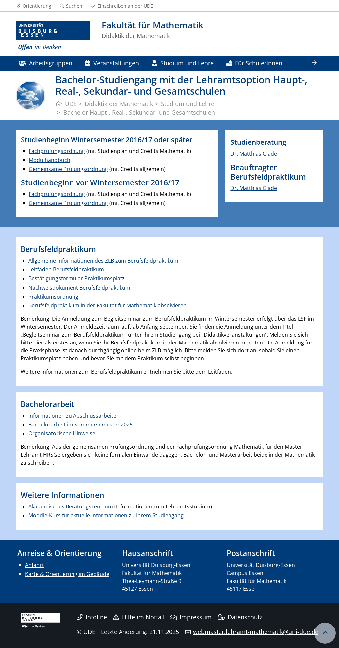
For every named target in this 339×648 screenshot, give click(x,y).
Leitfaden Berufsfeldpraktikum (66, 269)
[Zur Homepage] (53, 36)
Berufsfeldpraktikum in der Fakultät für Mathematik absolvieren (107, 305)
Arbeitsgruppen (45, 63)
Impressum (191, 617)
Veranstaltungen (112, 63)
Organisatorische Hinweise (61, 433)
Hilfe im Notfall (139, 617)
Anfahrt (34, 565)
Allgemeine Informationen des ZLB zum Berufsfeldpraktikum (103, 260)
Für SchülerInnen (254, 63)
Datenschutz (240, 617)
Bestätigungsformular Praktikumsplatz (76, 278)
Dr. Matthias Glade (253, 153)
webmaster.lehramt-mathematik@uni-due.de (255, 632)
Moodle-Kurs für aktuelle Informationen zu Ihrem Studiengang (106, 515)
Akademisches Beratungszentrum (70, 506)
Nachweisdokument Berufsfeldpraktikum (79, 287)
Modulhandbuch (49, 160)
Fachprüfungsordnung (57, 151)
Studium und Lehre (182, 63)
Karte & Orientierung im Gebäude (67, 574)
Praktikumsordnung (53, 296)
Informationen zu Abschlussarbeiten (74, 415)
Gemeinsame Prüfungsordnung (68, 169)
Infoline (92, 617)
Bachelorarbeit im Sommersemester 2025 (80, 424)
